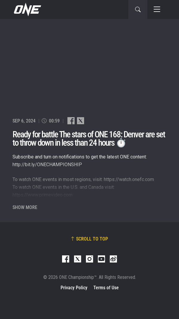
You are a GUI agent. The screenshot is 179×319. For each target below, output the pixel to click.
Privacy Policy (74, 287)
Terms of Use (106, 287)
